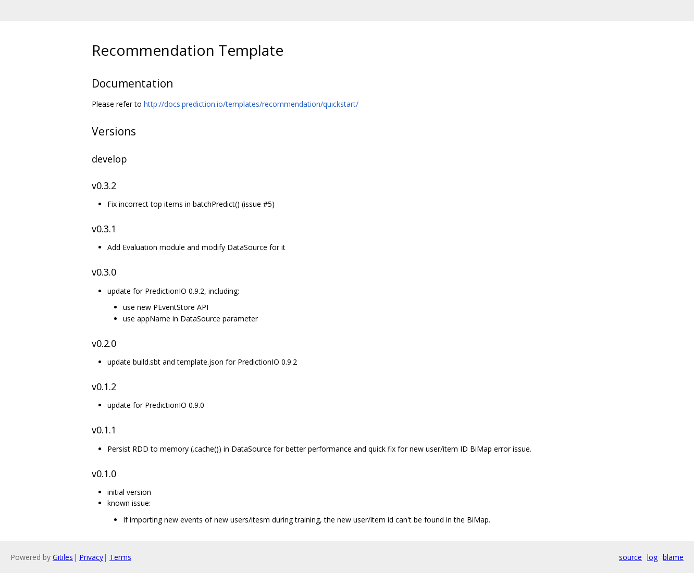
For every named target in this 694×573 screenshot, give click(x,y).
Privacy (91, 557)
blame (673, 557)
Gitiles (63, 557)
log (652, 557)
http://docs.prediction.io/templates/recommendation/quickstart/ (251, 104)
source (630, 557)
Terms (120, 557)
